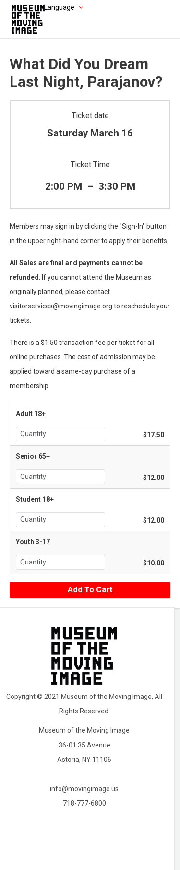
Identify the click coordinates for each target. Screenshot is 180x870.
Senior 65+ (33, 456)
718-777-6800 (84, 803)
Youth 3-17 (33, 542)
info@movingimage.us (84, 789)
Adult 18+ (31, 413)
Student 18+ (35, 499)
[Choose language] (49, 7)
